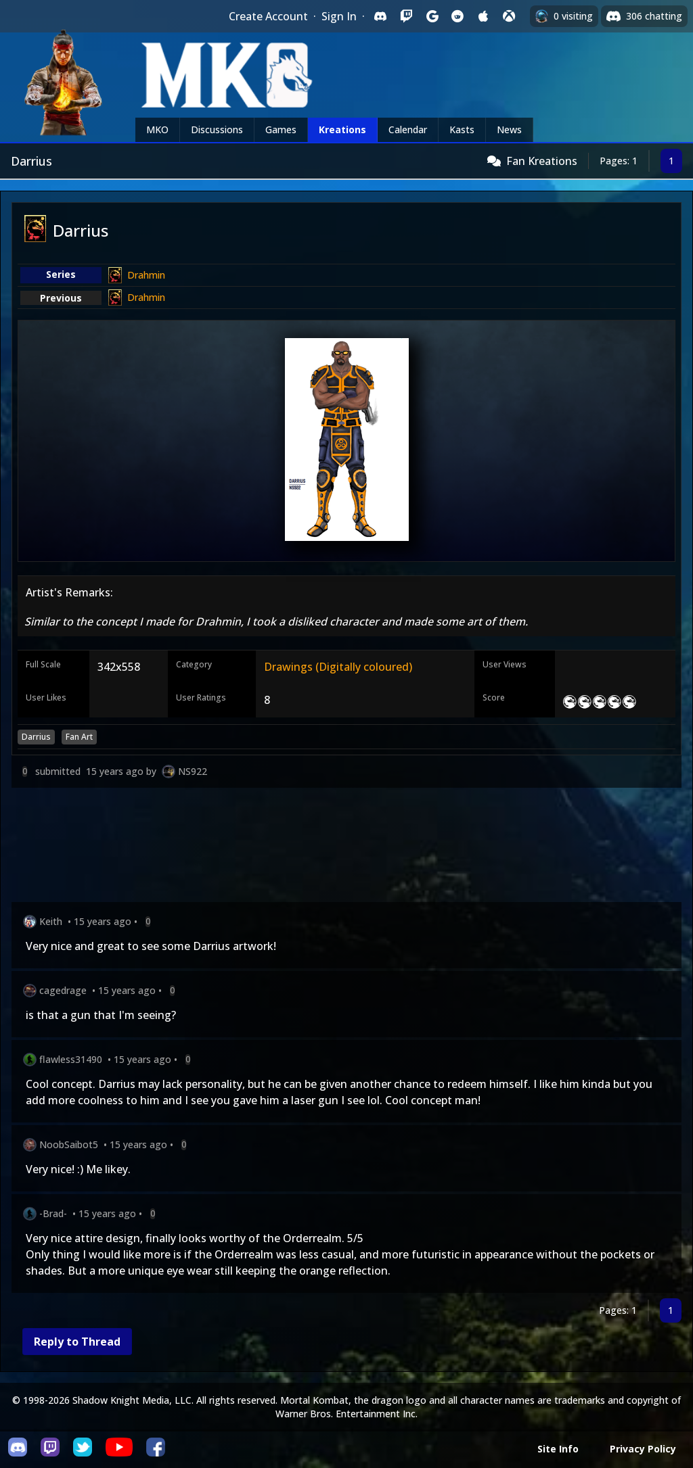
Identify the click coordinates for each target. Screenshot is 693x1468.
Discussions (217, 129)
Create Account (268, 16)
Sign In (339, 16)
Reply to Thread (77, 1341)
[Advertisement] (346, 847)
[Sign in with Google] (432, 16)
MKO (157, 129)
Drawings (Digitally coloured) (338, 666)
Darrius (36, 736)
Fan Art (79, 736)
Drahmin (146, 274)
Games (280, 129)
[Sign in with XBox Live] (509, 16)
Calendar (407, 129)
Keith (50, 921)
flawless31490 (70, 1059)
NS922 (192, 771)
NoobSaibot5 (68, 1144)
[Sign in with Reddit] (457, 16)
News (509, 129)
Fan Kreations (541, 160)
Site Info (558, 1448)
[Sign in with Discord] (380, 16)
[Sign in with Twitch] (406, 16)
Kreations (342, 129)
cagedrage (63, 990)
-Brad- (53, 1213)
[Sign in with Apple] (483, 16)
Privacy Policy (643, 1448)
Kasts (461, 129)
